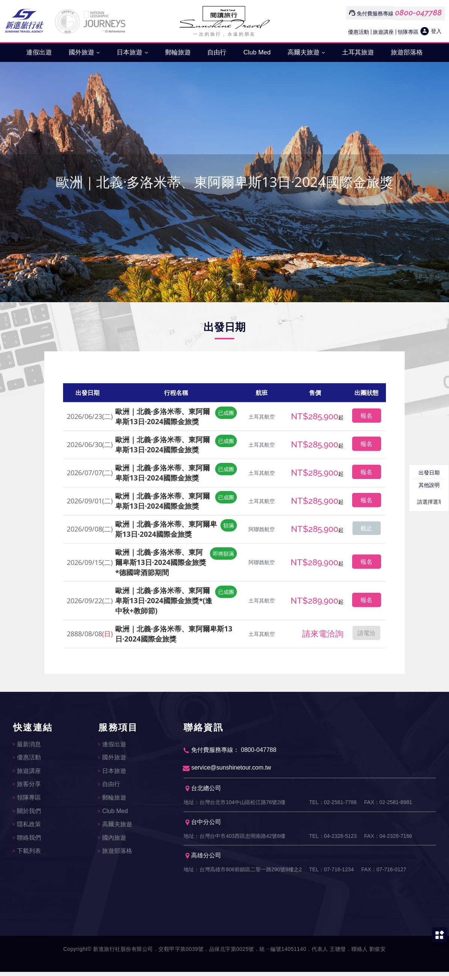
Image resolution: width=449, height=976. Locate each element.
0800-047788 (418, 12)
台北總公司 (203, 790)
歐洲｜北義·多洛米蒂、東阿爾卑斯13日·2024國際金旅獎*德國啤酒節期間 (160, 562)
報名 (366, 415)
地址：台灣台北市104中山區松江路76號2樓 (234, 804)
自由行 (216, 52)
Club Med (257, 52)
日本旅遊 (132, 52)
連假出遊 (39, 52)
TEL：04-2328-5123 (333, 839)
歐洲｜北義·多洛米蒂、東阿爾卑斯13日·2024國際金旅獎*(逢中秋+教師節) (163, 600)
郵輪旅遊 (178, 52)
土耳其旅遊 (358, 52)
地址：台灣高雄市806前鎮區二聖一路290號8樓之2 (242, 873)
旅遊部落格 (407, 52)
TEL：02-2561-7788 (333, 804)
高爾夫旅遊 (306, 52)
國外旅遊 (84, 52)
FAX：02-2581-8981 (388, 804)
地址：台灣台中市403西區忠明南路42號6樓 (234, 839)
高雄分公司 (203, 859)
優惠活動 (358, 31)
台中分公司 (203, 824)
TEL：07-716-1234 (331, 873)
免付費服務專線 (375, 13)
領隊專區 (408, 31)
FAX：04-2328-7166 (388, 839)
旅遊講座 (383, 31)
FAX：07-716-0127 (383, 873)
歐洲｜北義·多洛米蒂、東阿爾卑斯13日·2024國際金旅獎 (162, 416)
